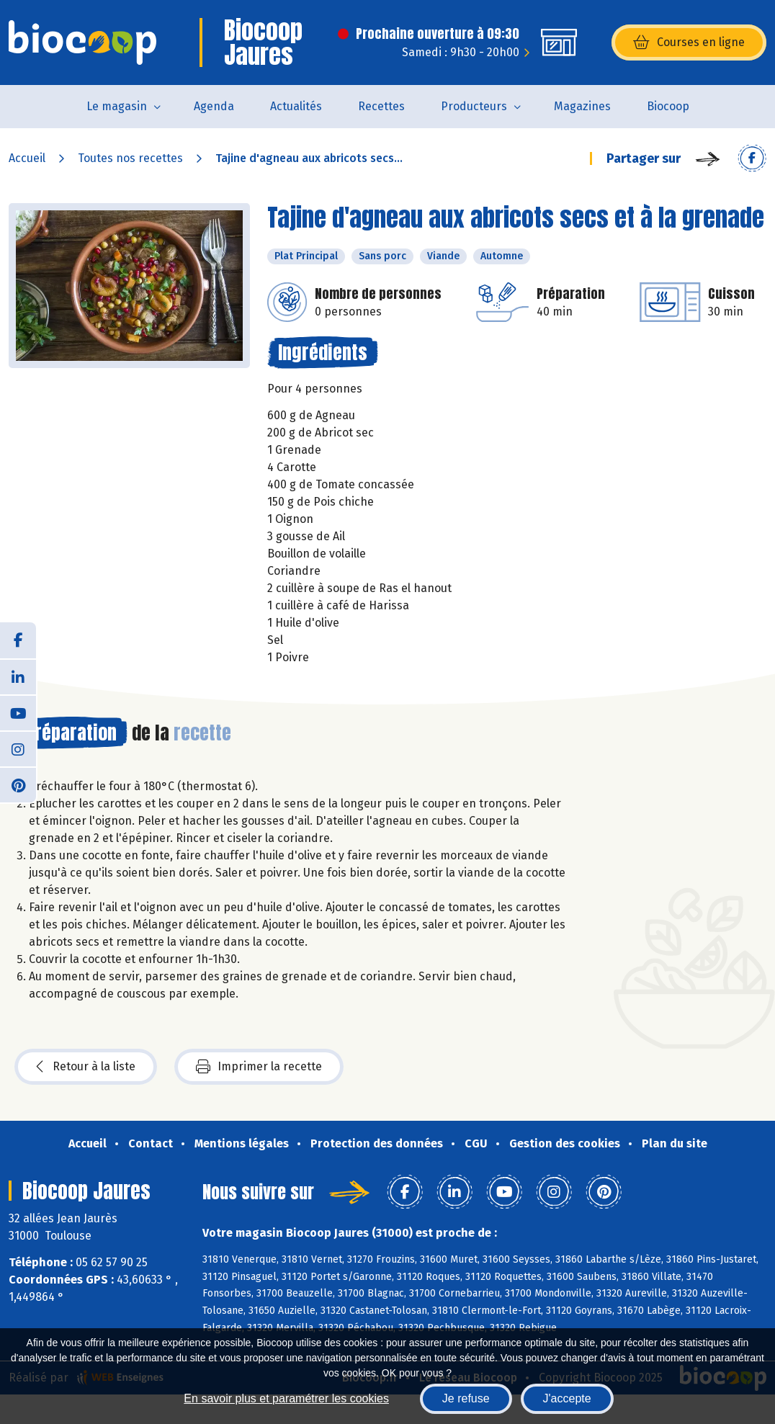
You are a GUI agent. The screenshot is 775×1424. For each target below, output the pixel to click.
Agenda (214, 106)
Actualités (296, 106)
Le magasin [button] (116, 106)
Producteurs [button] (474, 106)
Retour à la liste (85, 1067)
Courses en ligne (689, 42)
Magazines (582, 106)
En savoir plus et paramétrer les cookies (286, 1398)
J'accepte (567, 1398)
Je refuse (466, 1398)
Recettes (381, 106)
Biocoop (668, 106)
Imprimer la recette (259, 1067)
